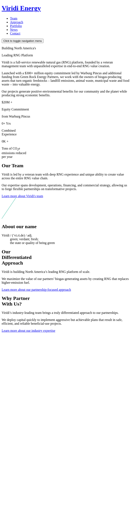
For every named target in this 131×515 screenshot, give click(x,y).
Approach (16, 22)
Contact (15, 33)
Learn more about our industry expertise (28, 330)
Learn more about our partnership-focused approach (36, 289)
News (13, 29)
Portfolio (16, 26)
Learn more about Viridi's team (22, 196)
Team (13, 18)
